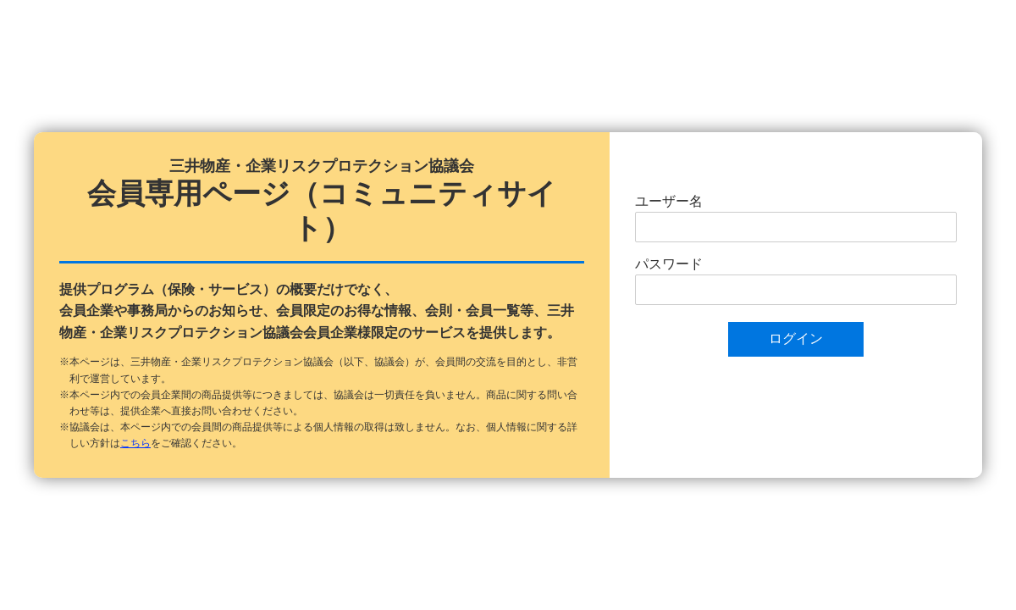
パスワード (669, 264)
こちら (135, 443)
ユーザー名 (669, 201)
